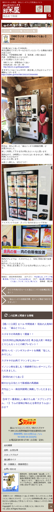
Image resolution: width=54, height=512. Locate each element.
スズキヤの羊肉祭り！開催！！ (18, 334)
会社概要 (8, 445)
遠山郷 (41, 279)
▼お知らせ (38, 277)
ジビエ (27, 281)
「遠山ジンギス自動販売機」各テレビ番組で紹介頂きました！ (29, 300)
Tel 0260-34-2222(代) (26, 437)
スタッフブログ (11, 455)
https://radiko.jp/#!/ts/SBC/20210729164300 (20, 74)
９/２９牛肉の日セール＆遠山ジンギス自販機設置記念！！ (29, 291)
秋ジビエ (34, 281)
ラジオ (20, 281)
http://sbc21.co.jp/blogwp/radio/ (16, 67)
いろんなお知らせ (24, 279)
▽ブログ (13, 279)
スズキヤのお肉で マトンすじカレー (20, 360)
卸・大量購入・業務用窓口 (16, 464)
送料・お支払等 (11, 450)
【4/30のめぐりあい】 (13, 377)
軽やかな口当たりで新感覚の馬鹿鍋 (20, 383)
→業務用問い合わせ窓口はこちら (27, 434)
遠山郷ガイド (10, 459)
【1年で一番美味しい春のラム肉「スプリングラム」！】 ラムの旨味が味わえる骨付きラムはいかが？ (26, 403)
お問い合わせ (10, 469)
